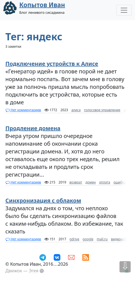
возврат (75, 182)
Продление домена (33, 128)
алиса (76, 110)
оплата (104, 182)
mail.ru (102, 239)
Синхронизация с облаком (43, 200)
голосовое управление (102, 110)
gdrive (74, 239)
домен (90, 182)
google (88, 239)
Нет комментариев (23, 110)
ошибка (120, 182)
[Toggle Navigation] (124, 10)
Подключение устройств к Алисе (52, 63)
